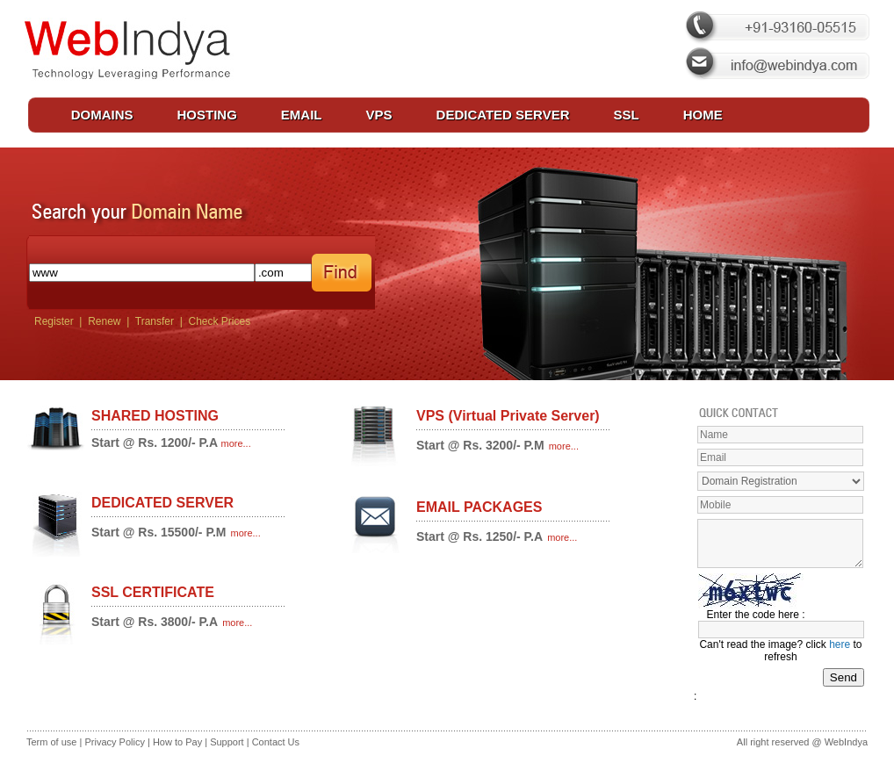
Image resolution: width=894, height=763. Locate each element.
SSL (626, 114)
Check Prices (217, 321)
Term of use (51, 742)
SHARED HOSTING (155, 415)
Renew (104, 321)
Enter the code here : (756, 614)
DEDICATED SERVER (503, 114)
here (839, 644)
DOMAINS (102, 114)
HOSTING (207, 114)
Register (50, 321)
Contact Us (275, 742)
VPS (379, 114)
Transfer (154, 321)
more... (236, 443)
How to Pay (179, 742)
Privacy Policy (114, 742)
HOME (703, 114)
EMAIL (301, 114)
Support (227, 742)
